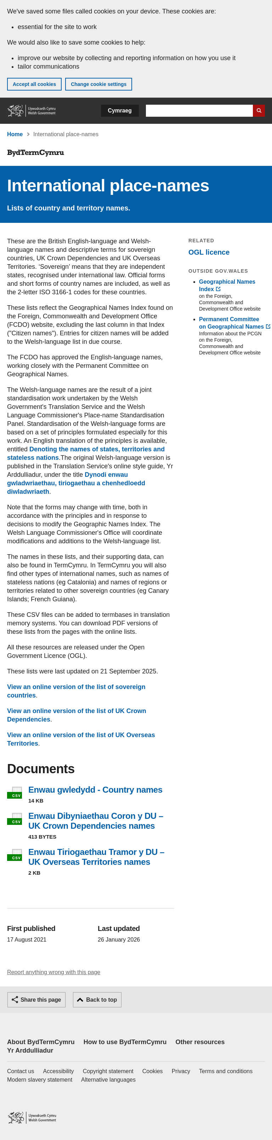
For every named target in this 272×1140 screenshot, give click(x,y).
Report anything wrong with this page (53, 972)
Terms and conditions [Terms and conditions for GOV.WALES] (226, 1071)
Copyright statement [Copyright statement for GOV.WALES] (108, 1071)
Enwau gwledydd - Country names (95, 789)
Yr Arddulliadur (30, 1050)
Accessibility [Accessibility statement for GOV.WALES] (58, 1071)
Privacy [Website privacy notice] (181, 1071)
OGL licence (209, 252)
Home (15, 134)
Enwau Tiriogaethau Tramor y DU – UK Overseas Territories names (96, 857)
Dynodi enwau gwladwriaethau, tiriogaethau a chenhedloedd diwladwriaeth (76, 483)
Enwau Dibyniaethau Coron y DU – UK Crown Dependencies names (95, 821)
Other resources (200, 1042)
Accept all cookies (34, 84)
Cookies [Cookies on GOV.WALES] (152, 1071)
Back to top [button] (101, 1000)
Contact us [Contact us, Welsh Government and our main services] (20, 1071)
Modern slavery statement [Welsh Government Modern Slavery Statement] (39, 1080)
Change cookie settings (98, 84)
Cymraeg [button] (120, 111)
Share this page (41, 1000)
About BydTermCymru (41, 1042)
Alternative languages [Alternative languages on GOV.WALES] (108, 1080)
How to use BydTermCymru (125, 1042)
